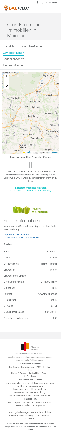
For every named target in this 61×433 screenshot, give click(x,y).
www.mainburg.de (47, 294)
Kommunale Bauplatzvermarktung (38, 383)
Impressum (29, 418)
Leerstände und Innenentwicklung (29, 392)
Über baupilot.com (16, 402)
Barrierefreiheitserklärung (21, 415)
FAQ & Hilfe (34, 373)
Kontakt (30, 402)
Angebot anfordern (42, 395)
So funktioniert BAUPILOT (20, 395)
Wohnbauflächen (32, 46)
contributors (53, 152)
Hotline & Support (19, 373)
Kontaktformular (43, 402)
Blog (44, 373)
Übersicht (8, 46)
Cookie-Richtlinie (42, 415)
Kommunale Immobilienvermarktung (29, 389)
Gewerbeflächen (13, 52)
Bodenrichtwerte (13, 59)
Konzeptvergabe (13, 383)
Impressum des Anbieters (16, 234)
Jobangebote (39, 405)
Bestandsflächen (13, 65)
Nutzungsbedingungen (19, 412)
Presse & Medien (22, 405)
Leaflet (27, 152)
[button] (38, 2)
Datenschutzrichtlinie (41, 412)
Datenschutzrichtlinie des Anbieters (21, 237)
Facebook (30, 376)
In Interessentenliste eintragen (30, 189)
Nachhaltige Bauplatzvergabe (29, 386)
